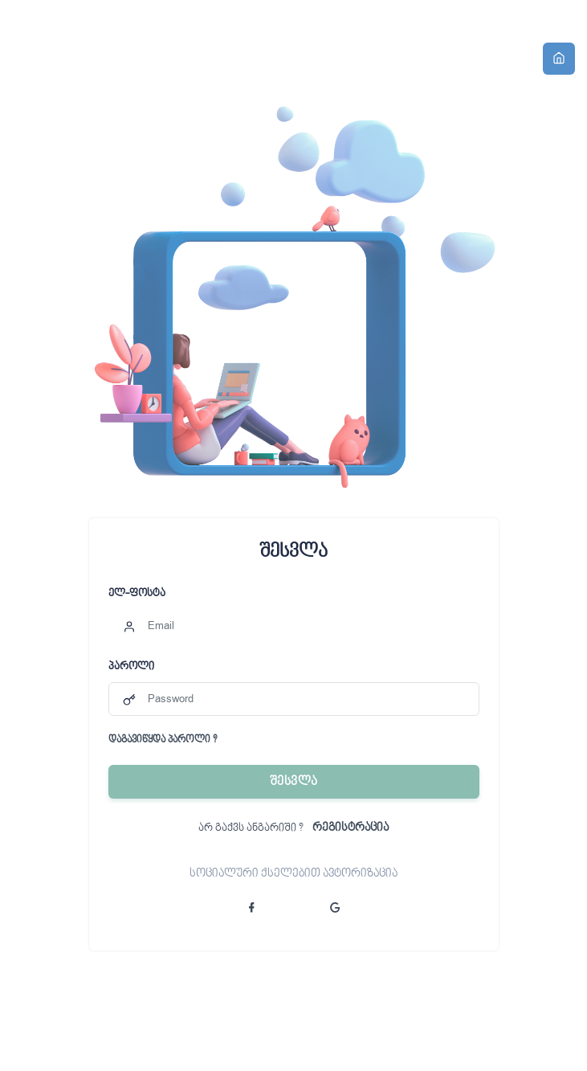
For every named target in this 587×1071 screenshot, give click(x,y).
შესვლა (294, 781)
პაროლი (131, 666)
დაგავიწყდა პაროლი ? (162, 740)
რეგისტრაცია (350, 829)
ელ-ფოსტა (136, 593)
